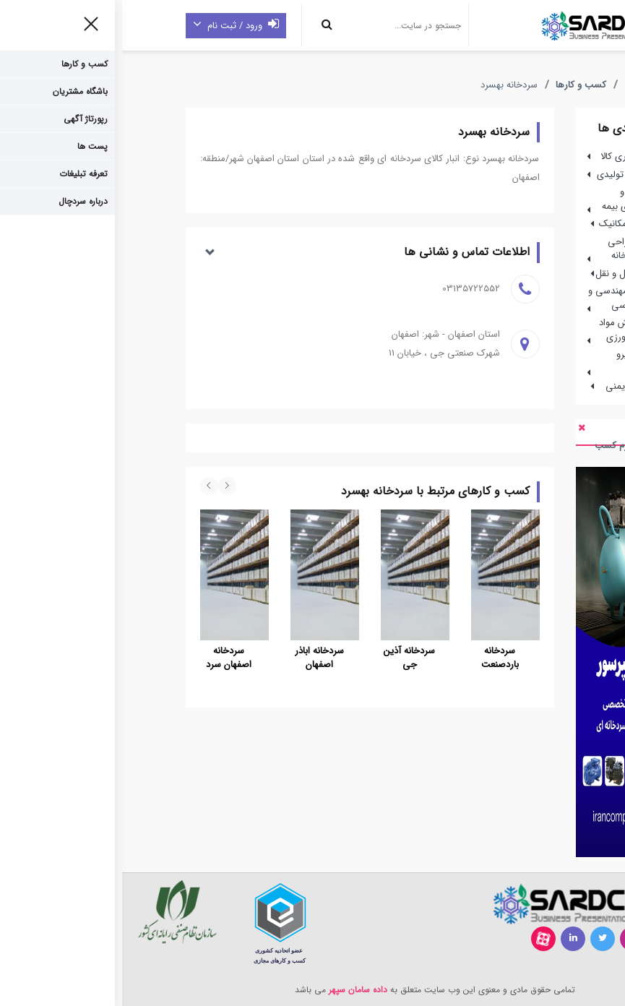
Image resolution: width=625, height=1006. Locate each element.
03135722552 (349, 289)
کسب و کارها (459, 85)
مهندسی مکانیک (508, 223)
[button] (248, 252)
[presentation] (105, 486)
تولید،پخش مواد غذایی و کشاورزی (514, 330)
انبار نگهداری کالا (509, 156)
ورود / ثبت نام (114, 25)
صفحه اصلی (532, 85)
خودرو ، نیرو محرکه (522, 362)
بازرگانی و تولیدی (507, 174)
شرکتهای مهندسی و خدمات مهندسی (508, 298)
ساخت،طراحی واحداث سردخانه (518, 249)
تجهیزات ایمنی (511, 386)
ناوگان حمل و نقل (506, 273)
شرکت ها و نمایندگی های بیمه (515, 199)
